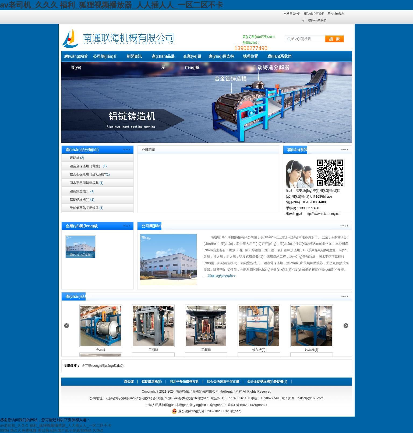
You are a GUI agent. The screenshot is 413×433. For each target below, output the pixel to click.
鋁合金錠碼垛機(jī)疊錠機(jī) (267, 381)
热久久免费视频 (23, 430)
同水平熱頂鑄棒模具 (87, 183)
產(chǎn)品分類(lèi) (82, 150)
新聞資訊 (134, 56)
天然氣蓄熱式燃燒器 (87, 208)
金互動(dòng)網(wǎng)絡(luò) (103, 366)
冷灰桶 (100, 350)
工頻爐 (153, 350)
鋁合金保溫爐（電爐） (88, 166)
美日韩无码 (47, 430)
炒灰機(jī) (259, 350)
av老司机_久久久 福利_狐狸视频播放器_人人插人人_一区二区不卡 (111, 5)
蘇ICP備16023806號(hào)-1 (247, 405)
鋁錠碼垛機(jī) (82, 199)
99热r (4, 430)
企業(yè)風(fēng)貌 (192, 58)
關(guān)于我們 (314, 13)
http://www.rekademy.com (324, 214)
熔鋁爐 (77, 158)
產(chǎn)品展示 (163, 58)
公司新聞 (148, 150)
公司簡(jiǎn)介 (105, 56)
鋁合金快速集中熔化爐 (223, 381)
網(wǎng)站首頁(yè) (76, 58)
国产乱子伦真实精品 (74, 430)
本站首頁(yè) (292, 13)
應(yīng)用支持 (221, 56)
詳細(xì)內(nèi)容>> (222, 276)
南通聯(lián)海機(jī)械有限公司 (197, 391)
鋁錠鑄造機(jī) (82, 191)
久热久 (98, 430)
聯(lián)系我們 (317, 20)
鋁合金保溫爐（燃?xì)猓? (90, 174)
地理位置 (250, 56)
